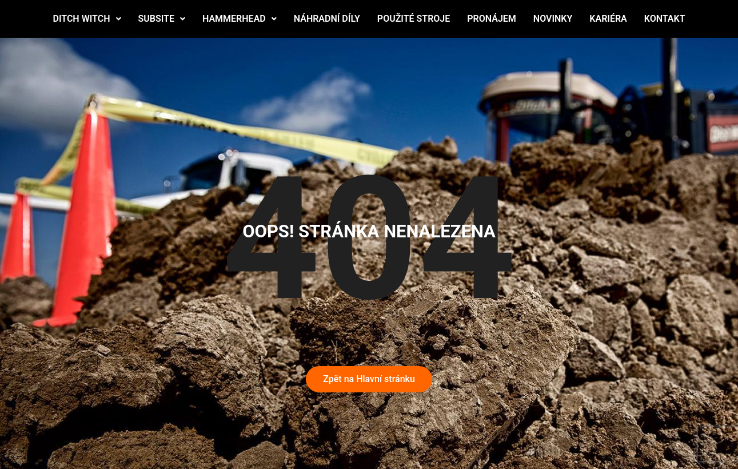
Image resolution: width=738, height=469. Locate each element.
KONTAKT (664, 18)
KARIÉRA (608, 18)
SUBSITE (161, 18)
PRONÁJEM (491, 18)
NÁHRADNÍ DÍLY (327, 18)
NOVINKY (552, 18)
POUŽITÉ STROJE (413, 18)
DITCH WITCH (87, 18)
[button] (86, 19)
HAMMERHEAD (239, 18)
